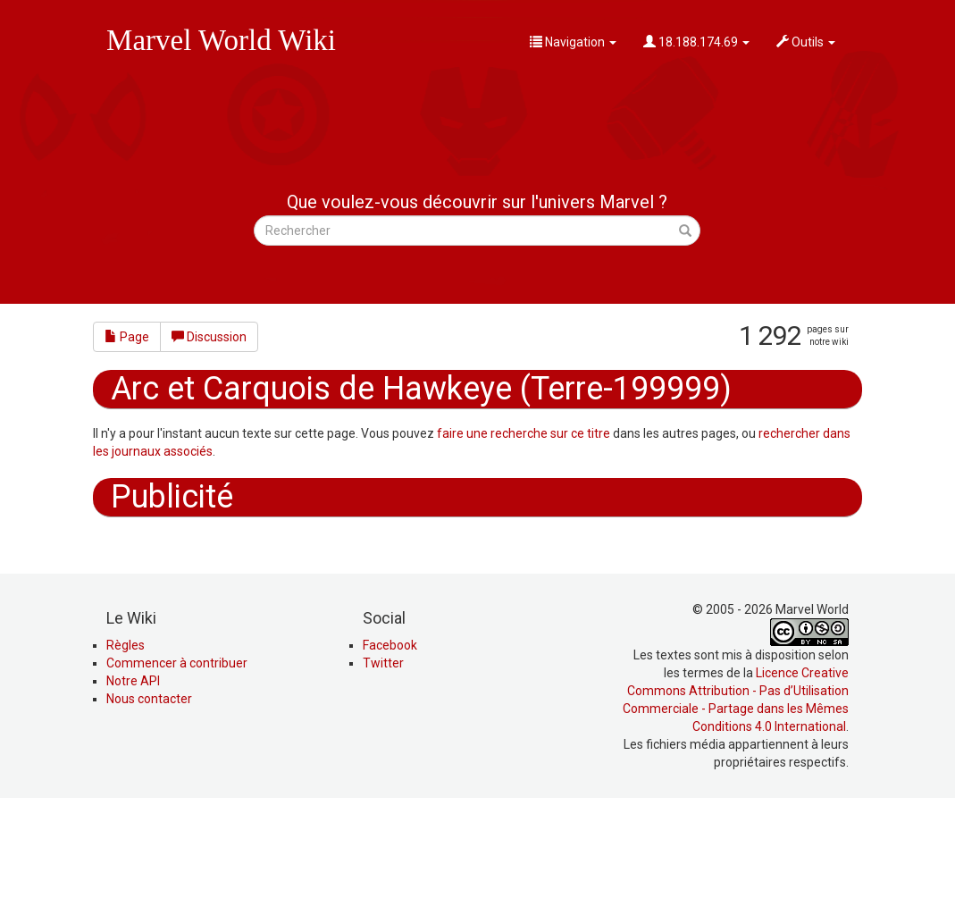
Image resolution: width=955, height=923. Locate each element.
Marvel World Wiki (221, 40)
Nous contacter (149, 819)
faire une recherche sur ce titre (523, 433)
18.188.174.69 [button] (696, 42)
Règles (125, 766)
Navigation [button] (573, 42)
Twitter (383, 783)
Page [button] (127, 337)
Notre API (133, 801)
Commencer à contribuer (176, 783)
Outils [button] (805, 42)
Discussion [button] (209, 337)
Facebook (390, 766)
